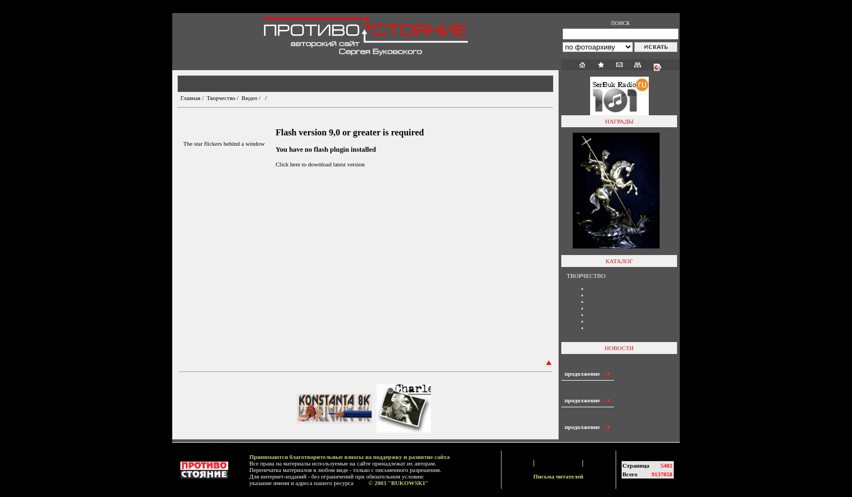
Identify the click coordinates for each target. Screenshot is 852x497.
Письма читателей (558, 476)
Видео (250, 98)
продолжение (588, 373)
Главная (190, 98)
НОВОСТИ (619, 348)
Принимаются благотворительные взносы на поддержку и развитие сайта (349, 456)
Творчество (220, 98)
